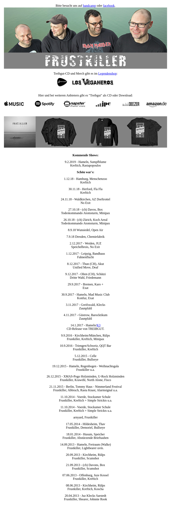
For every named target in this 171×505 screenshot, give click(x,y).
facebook (109, 5)
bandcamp (89, 5)
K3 (98, 325)
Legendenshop (107, 73)
